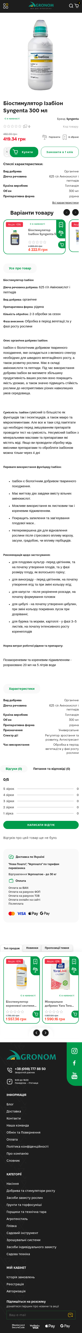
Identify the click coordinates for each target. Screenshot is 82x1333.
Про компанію (17, 1153)
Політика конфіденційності (28, 1146)
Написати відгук (41, 825)
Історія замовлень (21, 1277)
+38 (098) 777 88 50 (30, 1069)
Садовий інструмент (22, 1233)
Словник (13, 1160)
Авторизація (16, 1291)
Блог (10, 1104)
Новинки (32, 947)
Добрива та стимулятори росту (31, 1190)
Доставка (14, 1111)
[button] (66, 212)
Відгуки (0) (14, 769)
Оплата (12, 1139)
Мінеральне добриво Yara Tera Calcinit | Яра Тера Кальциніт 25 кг (58, 1004)
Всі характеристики (65, 202)
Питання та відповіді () (51, 769)
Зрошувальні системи (23, 1240)
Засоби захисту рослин (25, 1198)
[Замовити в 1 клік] (60, 152)
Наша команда (18, 1125)
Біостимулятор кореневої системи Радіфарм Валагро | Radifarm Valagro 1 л (20, 1004)
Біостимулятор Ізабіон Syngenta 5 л (43, 232)
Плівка (12, 1226)
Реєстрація (15, 1284)
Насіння (13, 1183)
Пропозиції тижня (57, 947)
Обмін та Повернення (23, 1132)
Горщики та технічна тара (26, 1212)
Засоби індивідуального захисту (31, 1247)
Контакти (14, 1118)
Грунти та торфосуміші (24, 1205)
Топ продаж (12, 948)
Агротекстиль (17, 1219)
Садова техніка (18, 1254)
